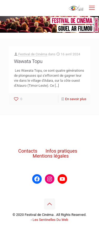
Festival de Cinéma (32, 54)
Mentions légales (51, 156)
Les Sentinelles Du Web (50, 220)
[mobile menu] (91, 7)
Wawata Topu (28, 61)
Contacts (27, 151)
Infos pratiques (61, 151)
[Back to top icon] (49, 204)
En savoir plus (75, 99)
